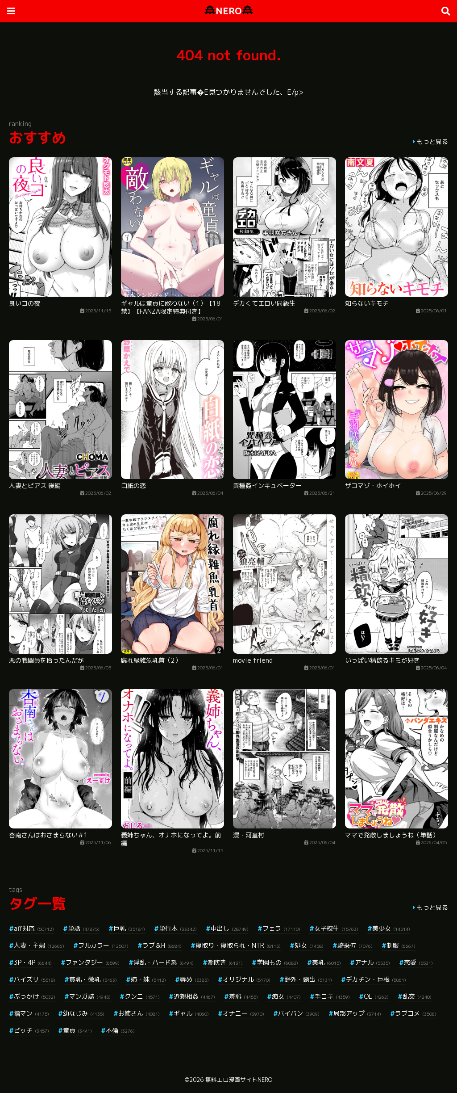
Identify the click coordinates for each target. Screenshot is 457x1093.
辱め (194, 979)
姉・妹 (148, 979)
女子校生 (336, 928)
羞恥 (243, 996)
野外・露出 (308, 979)
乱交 (417, 996)
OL (376, 996)
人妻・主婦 (39, 945)
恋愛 (418, 962)
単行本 (178, 928)
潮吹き (225, 962)
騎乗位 (355, 945)
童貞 (77, 1030)
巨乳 (129, 928)
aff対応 (34, 928)
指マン (31, 1013)
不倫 (120, 1030)
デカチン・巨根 (376, 979)
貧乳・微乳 (93, 979)
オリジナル (246, 979)
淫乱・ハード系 (163, 962)
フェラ (281, 928)
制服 (400, 945)
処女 (309, 945)
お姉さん (139, 1013)
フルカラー (103, 945)
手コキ (332, 996)
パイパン (299, 1013)
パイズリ (34, 979)
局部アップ (357, 1013)
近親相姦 (194, 996)
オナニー (243, 1013)
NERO (228, 11)
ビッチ (31, 1030)
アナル (372, 962)
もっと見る (432, 141)
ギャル (191, 1013)
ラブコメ (415, 1013)
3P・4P (33, 962)
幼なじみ (83, 1013)
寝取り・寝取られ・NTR (238, 945)
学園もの (277, 962)
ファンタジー (93, 962)
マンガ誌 (90, 996)
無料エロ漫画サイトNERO (238, 1080)
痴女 (286, 996)
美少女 (391, 928)
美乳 (326, 962)
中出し (230, 928)
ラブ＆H (162, 945)
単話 (84, 928)
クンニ (142, 996)
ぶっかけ (34, 996)
